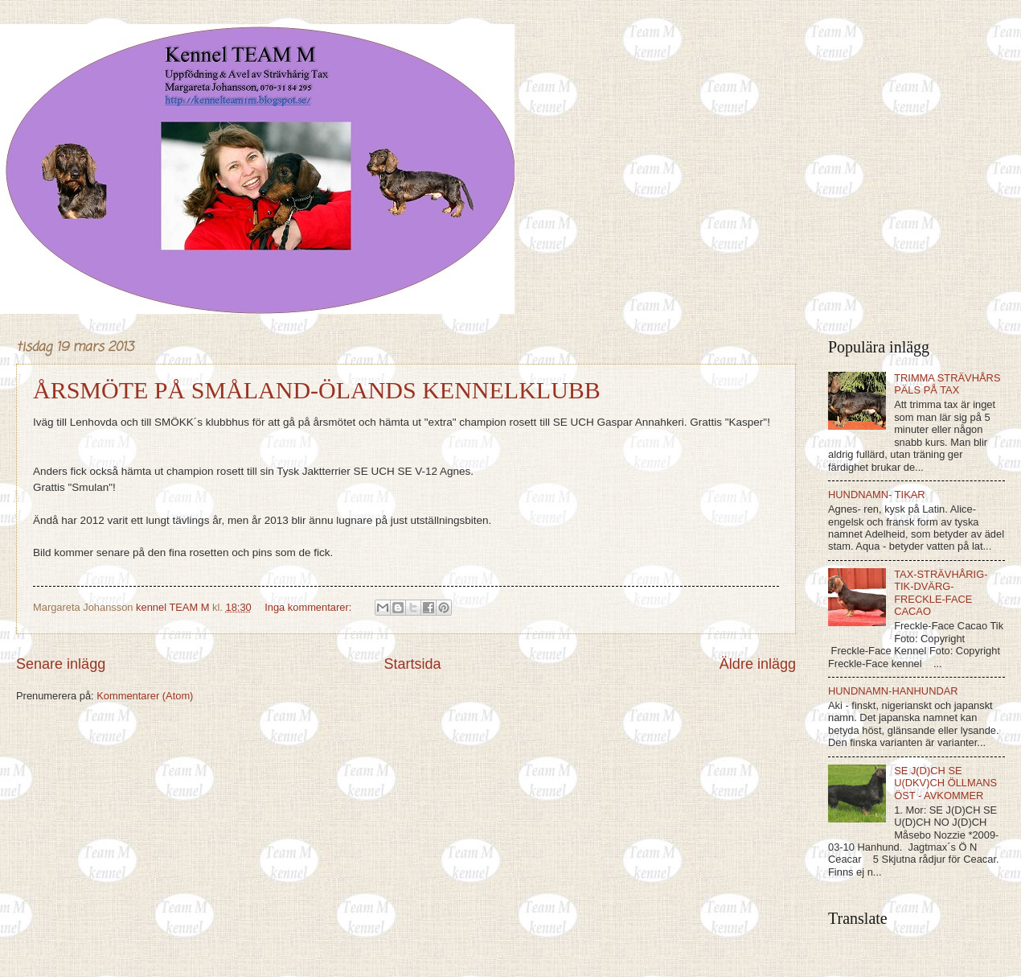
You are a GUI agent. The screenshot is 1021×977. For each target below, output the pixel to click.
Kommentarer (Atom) (144, 696)
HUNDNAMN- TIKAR (876, 494)
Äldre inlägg (758, 664)
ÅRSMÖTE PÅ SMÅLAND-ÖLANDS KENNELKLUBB (317, 390)
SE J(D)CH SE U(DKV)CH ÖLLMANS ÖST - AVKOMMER (945, 783)
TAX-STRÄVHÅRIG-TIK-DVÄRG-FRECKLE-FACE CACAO (940, 592)
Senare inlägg (60, 664)
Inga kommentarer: (309, 607)
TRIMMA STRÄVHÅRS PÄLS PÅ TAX (947, 384)
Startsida (412, 664)
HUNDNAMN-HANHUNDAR (893, 691)
